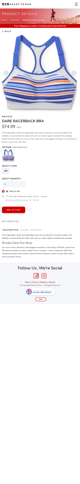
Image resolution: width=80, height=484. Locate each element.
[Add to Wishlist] (29, 209)
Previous (6, 74)
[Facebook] (36, 276)
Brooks (15, 20)
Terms (27, 282)
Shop (5, 20)
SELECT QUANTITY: (11, 178)
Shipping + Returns (47, 282)
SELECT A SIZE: (9, 166)
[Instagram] (44, 276)
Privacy (35, 282)
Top (40, 299)
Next (74, 74)
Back (7, 31)
